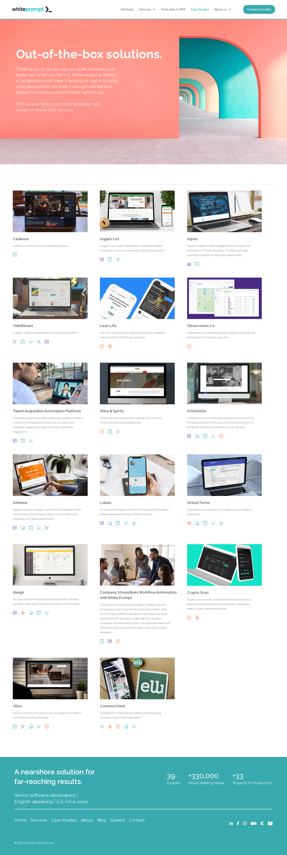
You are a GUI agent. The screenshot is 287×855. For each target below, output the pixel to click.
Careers (117, 820)
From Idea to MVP (174, 9)
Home (20, 820)
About (87, 820)
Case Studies (200, 9)
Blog (101, 820)
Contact (137, 820)
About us (220, 9)
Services (145, 9)
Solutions (127, 9)
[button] (148, 9)
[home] (32, 9)
